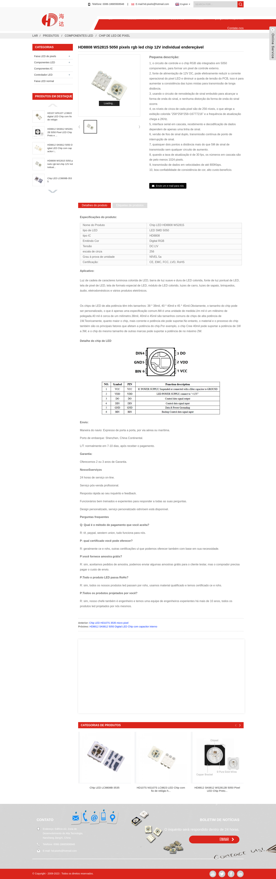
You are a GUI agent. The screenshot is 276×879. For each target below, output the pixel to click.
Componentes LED (79, 35)
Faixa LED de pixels (45, 56)
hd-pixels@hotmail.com (64, 850)
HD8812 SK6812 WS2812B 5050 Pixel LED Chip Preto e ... (60, 132)
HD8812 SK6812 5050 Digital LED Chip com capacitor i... (60, 148)
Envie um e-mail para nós (170, 185)
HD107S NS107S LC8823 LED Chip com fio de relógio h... (161, 789)
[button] (52, 105)
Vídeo (200, 18)
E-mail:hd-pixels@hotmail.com (152, 4)
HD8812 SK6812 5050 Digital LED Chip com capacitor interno (123, 626)
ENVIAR (224, 839)
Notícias (153, 18)
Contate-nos (235, 28)
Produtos (130, 18)
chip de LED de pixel (114, 35)
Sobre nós (177, 18)
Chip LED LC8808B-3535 (59, 180)
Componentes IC (43, 68)
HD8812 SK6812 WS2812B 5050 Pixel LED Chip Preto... (217, 789)
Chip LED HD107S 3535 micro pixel (108, 622)
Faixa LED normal (44, 81)
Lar (110, 18)
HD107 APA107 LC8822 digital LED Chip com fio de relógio (59, 116)
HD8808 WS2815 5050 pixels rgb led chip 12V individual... (60, 163)
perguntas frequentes (229, 18)
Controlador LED (43, 74)
